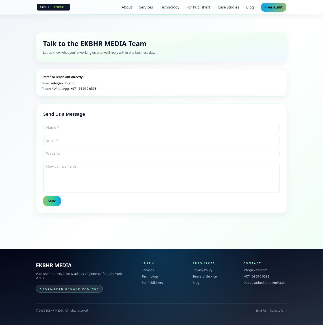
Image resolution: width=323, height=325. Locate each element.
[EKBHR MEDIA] (53, 7)
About (127, 7)
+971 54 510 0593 (83, 88)
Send (52, 201)
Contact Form (278, 310)
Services (146, 7)
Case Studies (228, 7)
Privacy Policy (202, 270)
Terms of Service (205, 276)
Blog (250, 7)
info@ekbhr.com (63, 83)
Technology (169, 7)
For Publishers (199, 7)
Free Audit (274, 7)
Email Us (260, 310)
